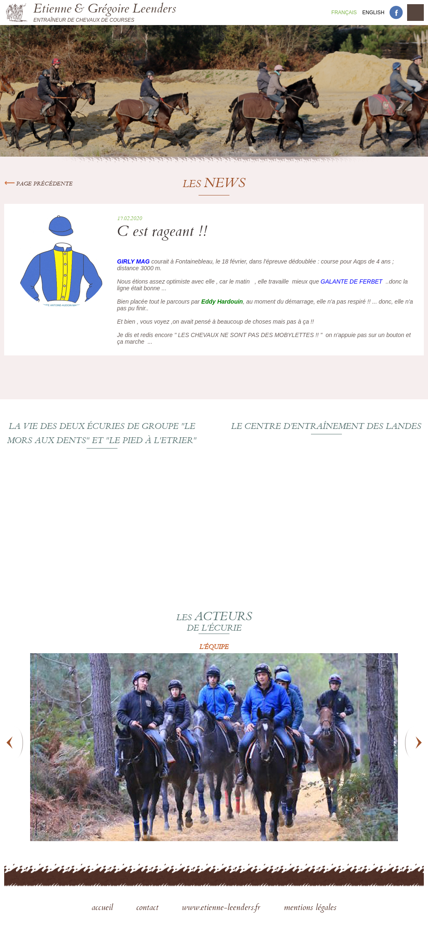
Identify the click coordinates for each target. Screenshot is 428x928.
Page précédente (38, 184)
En (373, 12)
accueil (103, 908)
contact (148, 908)
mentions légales (310, 908)
